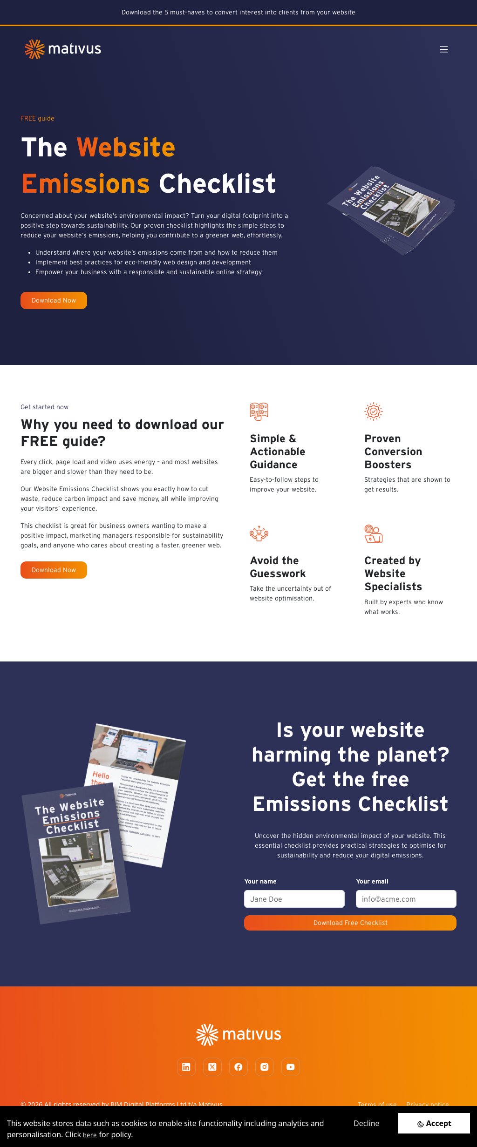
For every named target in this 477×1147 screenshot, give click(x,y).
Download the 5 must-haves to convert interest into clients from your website (238, 12)
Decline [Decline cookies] (367, 1123)
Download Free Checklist (350, 922)
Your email (372, 881)
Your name (260, 881)
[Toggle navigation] (444, 49)
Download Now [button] (54, 300)
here (90, 1135)
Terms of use (377, 1104)
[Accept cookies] (434, 1123)
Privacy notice (427, 1104)
